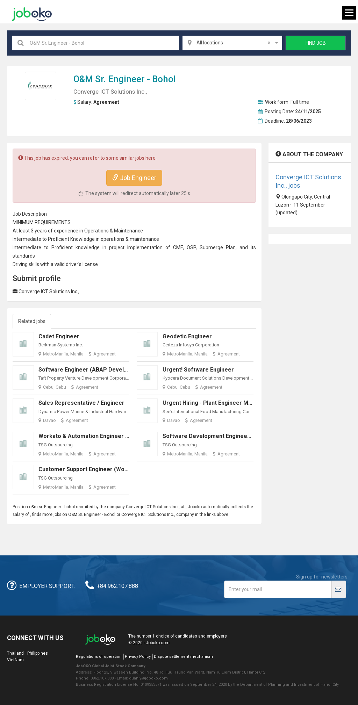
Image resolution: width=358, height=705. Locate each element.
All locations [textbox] (233, 42)
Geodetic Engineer (187, 336)
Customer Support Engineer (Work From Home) (101, 469)
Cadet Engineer (58, 336)
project (116, 247)
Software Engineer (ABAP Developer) (88, 369)
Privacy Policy (138, 656)
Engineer (126, 79)
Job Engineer (134, 177)
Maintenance (128, 230)
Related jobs (31, 321)
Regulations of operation (99, 656)
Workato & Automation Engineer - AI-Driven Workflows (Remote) (124, 436)
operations (112, 239)
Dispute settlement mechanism (183, 656)
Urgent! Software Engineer (198, 369)
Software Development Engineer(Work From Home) (231, 436)
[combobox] (232, 43)
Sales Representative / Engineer (81, 403)
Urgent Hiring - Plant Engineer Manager (215, 403)
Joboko (31, 14)
